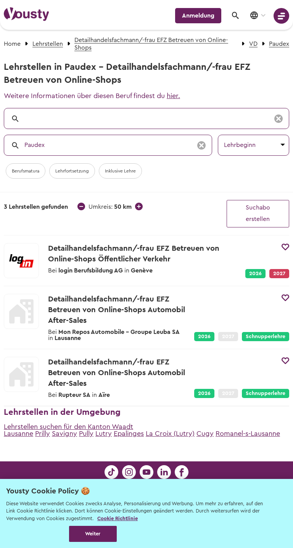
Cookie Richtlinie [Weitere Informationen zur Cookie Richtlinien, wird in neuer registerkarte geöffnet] (117, 518)
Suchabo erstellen (258, 213)
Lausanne (18, 433)
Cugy (205, 433)
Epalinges (129, 433)
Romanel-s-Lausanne (248, 433)
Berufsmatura (25, 171)
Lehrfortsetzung (72, 171)
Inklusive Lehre (120, 171)
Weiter (93, 533)
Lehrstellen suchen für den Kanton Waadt (68, 426)
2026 (255, 273)
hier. (173, 95)
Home (12, 44)
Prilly (42, 433)
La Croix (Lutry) (170, 433)
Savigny (64, 433)
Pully (86, 433)
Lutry (103, 433)
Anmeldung (198, 16)
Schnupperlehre (265, 336)
